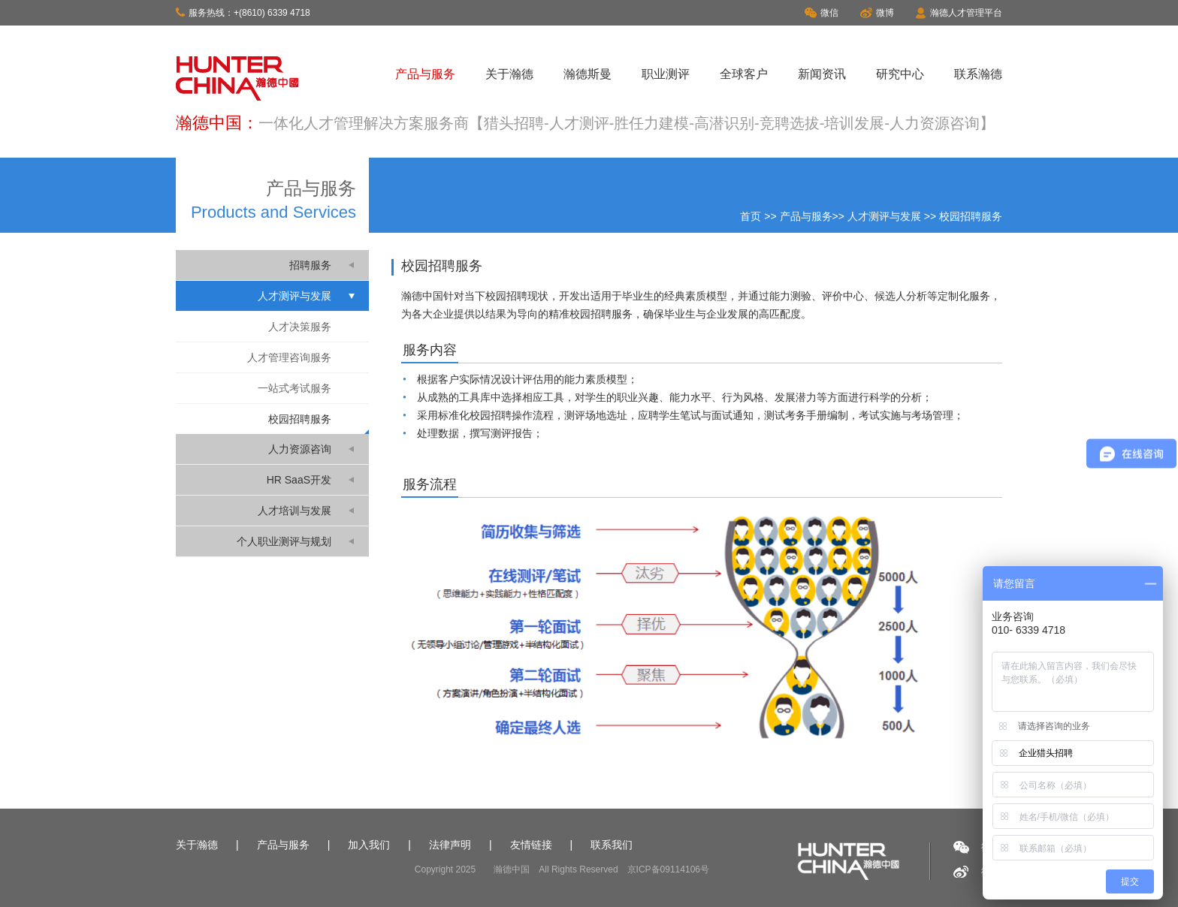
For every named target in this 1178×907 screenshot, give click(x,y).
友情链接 (531, 845)
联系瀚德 (978, 74)
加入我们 (369, 845)
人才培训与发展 (294, 511)
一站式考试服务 (294, 388)
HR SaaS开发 (299, 480)
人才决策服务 (299, 327)
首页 (750, 216)
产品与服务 (425, 74)
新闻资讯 (822, 74)
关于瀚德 (509, 74)
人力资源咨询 (299, 449)
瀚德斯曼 (587, 74)
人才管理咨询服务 (289, 357)
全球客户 (744, 74)
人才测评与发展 (884, 216)
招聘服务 (310, 265)
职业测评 (666, 74)
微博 (877, 13)
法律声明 (450, 845)
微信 (821, 13)
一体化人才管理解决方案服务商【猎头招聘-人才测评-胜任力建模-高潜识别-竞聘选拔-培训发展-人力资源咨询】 (626, 123)
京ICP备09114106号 (668, 869)
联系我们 (612, 845)
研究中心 (900, 74)
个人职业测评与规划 (284, 541)
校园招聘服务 (299, 419)
